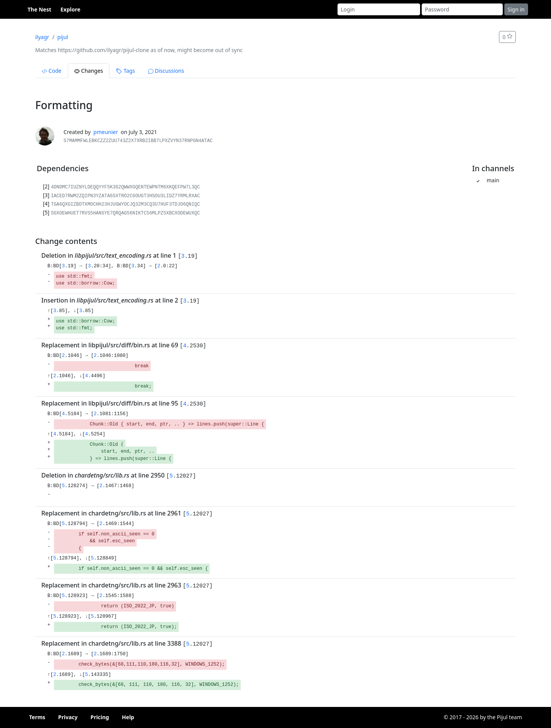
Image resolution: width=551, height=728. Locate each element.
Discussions (166, 70)
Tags (125, 70)
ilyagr (42, 37)
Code (51, 70)
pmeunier (105, 132)
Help (128, 717)
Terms (37, 717)
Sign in (516, 9)
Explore (70, 9)
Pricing (99, 717)
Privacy (68, 717)
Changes (88, 70)
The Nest (39, 9)
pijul (62, 37)
